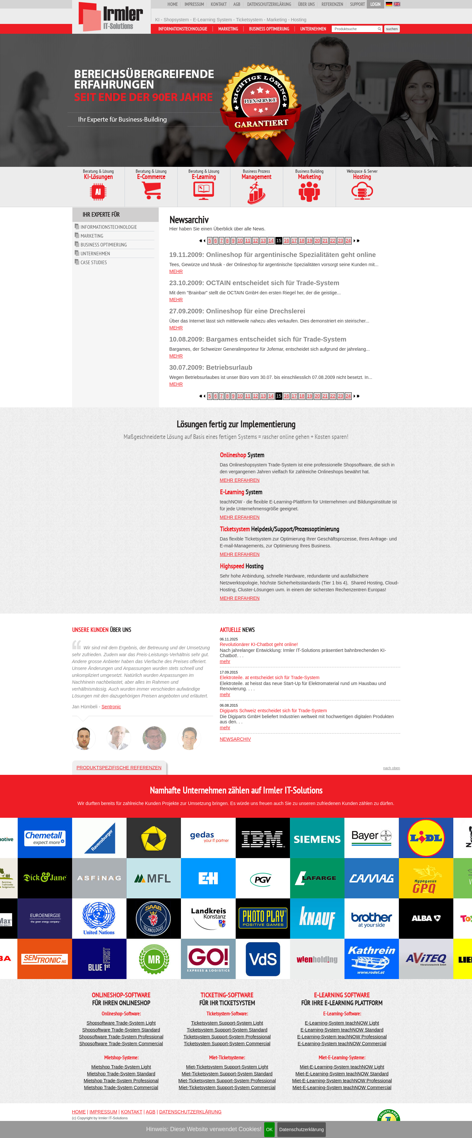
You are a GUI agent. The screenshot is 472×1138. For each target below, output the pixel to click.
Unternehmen (313, 29)
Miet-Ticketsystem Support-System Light (227, 1066)
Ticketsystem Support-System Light (227, 1023)
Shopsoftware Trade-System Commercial (121, 1043)
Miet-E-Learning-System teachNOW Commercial (341, 1087)
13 (263, 240)
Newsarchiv (235, 739)
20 (317, 240)
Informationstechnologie (182, 29)
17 (294, 240)
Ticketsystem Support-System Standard (227, 1029)
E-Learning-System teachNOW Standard (342, 1029)
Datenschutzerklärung (301, 1129)
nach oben (391, 768)
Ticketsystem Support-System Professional (227, 1036)
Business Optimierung (269, 29)
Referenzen (332, 4)
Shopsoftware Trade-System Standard (121, 1029)
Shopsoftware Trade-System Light (121, 1023)
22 (333, 240)
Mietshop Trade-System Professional (121, 1080)
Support (357, 4)
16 (286, 240)
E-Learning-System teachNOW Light (342, 1023)
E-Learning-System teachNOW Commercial (342, 1043)
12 (255, 240)
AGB (236, 4)
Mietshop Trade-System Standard (121, 1073)
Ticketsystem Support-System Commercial (227, 1043)
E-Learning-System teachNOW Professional (342, 1036)
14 (271, 240)
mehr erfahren (240, 480)
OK (269, 1129)
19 (309, 240)
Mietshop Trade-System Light (121, 1066)
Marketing (228, 29)
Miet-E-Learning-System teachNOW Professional (342, 1080)
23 (340, 240)
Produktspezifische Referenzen (119, 767)
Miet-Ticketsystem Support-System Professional (227, 1080)
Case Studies (94, 262)
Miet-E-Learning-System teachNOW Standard (341, 1073)
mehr (176, 271)
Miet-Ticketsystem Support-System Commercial (227, 1087)
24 (348, 240)
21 (325, 240)
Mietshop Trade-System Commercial (121, 1087)
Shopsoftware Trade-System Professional (121, 1036)
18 (302, 240)
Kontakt (218, 4)
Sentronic (111, 706)
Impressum (194, 4)
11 (247, 240)
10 (240, 240)
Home (172, 4)
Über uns (306, 4)
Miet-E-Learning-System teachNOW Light (342, 1066)
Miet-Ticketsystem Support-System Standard (227, 1073)
